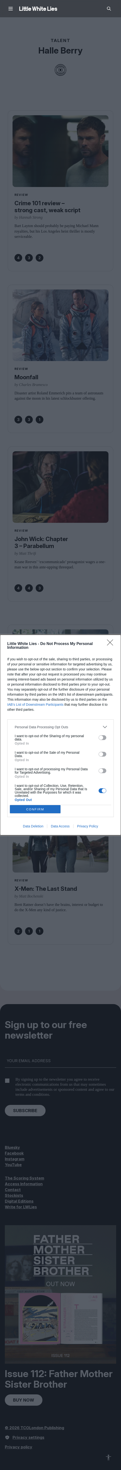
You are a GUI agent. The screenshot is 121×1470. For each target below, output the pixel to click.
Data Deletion (33, 826)
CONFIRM (35, 809)
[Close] (111, 644)
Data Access (60, 826)
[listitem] (60, 726)
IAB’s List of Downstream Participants (35, 704)
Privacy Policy (87, 826)
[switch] (102, 737)
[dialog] (60, 735)
